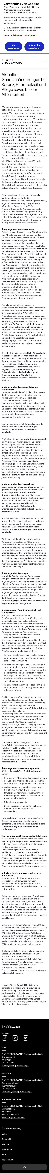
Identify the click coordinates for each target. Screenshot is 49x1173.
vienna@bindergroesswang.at (15, 1066)
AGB (4, 1155)
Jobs (4, 1134)
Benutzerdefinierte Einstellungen (20, 35)
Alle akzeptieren (13, 46)
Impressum (7, 1160)
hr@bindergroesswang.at (13, 1117)
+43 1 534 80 (8, 1063)
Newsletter (7, 1139)
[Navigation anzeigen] (44, 61)
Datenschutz (32, 31)
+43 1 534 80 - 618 (10, 1115)
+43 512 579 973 (9, 1089)
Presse (5, 1144)
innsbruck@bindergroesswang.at (17, 1092)
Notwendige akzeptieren (34, 46)
